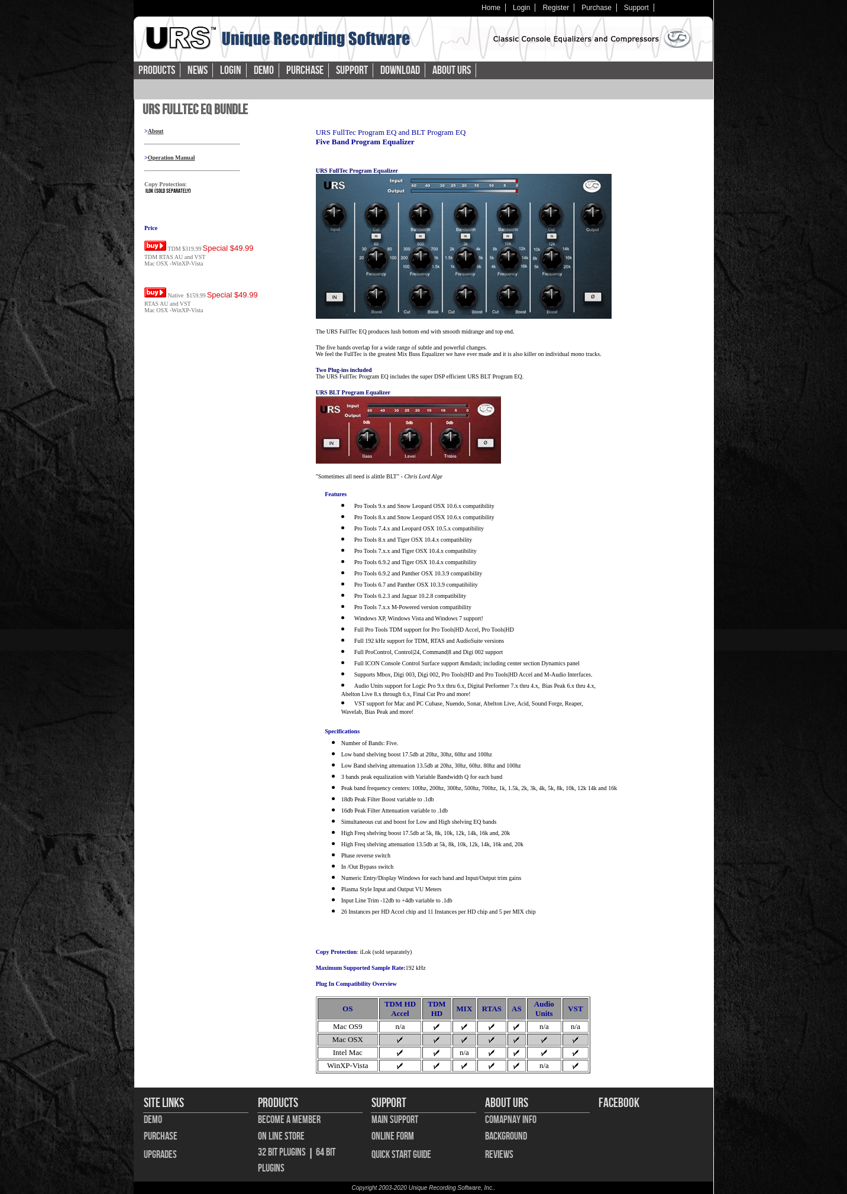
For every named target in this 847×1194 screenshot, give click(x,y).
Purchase (596, 8)
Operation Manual (171, 157)
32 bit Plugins (282, 1152)
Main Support (394, 1120)
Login (521, 8)
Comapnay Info (510, 1120)
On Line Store (281, 1136)
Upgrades (160, 1154)
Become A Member (289, 1120)
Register (555, 8)
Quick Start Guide (401, 1154)
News (197, 70)
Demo (264, 70)
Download (400, 70)
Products (156, 70)
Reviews (499, 1154)
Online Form (392, 1136)
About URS (451, 70)
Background (506, 1136)
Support (636, 8)
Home (490, 8)
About (156, 131)
